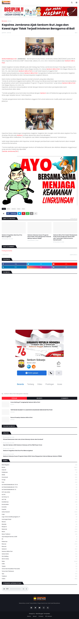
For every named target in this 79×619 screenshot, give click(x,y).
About (34, 616)
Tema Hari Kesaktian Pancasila (39, 569)
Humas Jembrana (8, 151)
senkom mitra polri (39, 551)
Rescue (39, 544)
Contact (41, 616)
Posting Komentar (7, 251)
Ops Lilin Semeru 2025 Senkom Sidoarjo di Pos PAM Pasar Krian (22, 445)
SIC (17, 151)
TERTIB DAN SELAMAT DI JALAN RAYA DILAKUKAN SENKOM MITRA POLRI (31, 410)
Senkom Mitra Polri (53, 69)
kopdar (39, 509)
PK (39, 539)
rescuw (39, 546)
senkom (39, 549)
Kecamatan (39, 504)
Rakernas (39, 542)
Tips (39, 574)
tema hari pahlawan (39, 571)
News (18, 209)
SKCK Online (39, 559)
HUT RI (39, 495)
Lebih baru (6, 255)
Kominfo (39, 507)
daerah (14, 209)
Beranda (4, 21)
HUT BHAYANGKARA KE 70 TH (39, 485)
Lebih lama (73, 255)
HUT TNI (39, 500)
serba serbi (39, 554)
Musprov (39, 527)
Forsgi (39, 480)
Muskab (39, 524)
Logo (39, 514)
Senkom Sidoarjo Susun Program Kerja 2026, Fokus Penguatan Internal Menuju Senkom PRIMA (39, 236)
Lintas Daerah (39, 512)
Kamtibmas (39, 502)
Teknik (39, 566)
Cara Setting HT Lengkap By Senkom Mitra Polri (25, 402)
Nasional (39, 529)
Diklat (39, 475)
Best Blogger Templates (43, 613)
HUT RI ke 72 (39, 497)
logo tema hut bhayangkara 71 (39, 517)
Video (39, 579)
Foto (39, 482)
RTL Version (48, 616)
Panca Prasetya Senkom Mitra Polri (21, 417)
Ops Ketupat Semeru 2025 (39, 537)
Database (39, 472)
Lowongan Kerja (39, 519)
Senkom (43, 93)
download (39, 477)
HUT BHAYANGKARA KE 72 (39, 490)
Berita (9, 21)
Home (29, 616)
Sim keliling (39, 556)
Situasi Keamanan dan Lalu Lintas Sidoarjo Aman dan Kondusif (23, 439)
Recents (39, 398)
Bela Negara (39, 465)
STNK (39, 564)
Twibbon (39, 576)
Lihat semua (73, 218)
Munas (39, 522)
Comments (64, 398)
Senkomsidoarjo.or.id (9, 59)
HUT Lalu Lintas (39, 492)
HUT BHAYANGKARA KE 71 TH (39, 487)
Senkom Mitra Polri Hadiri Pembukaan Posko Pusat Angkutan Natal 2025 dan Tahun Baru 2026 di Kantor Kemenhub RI (65, 237)
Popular (14, 398)
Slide (23, 209)
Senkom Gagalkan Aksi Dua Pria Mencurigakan (12, 235)
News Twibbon (39, 534)
